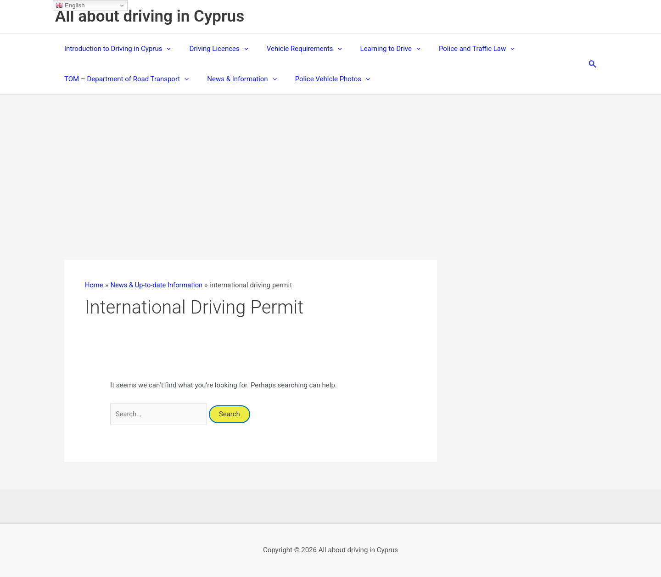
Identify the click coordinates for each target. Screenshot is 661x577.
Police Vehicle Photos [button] (321, 79)
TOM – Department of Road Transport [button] (124, 79)
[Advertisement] (330, 163)
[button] (164, 49)
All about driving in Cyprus (149, 16)
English (70, 5)
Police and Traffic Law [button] (456, 49)
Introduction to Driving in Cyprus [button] (115, 49)
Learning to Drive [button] (374, 49)
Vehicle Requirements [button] (292, 49)
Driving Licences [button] (211, 49)
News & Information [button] (234, 79)
